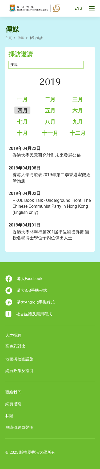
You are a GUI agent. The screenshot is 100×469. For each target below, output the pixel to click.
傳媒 (21, 38)
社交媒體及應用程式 (28, 314)
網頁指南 (13, 404)
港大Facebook (23, 278)
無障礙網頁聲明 (19, 427)
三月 (77, 99)
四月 (22, 110)
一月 (22, 99)
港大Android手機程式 (30, 302)
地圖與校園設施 (19, 359)
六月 (77, 110)
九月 (77, 122)
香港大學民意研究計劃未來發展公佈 (47, 155)
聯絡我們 (13, 392)
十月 (22, 133)
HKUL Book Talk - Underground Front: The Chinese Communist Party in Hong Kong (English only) (52, 206)
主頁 (8, 38)
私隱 (9, 415)
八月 (50, 122)
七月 (22, 122)
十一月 (50, 133)
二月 (50, 99)
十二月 (78, 133)
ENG (78, 8)
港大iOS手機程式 (26, 290)
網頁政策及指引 (19, 370)
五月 (50, 110)
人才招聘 (13, 335)
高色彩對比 (15, 346)
